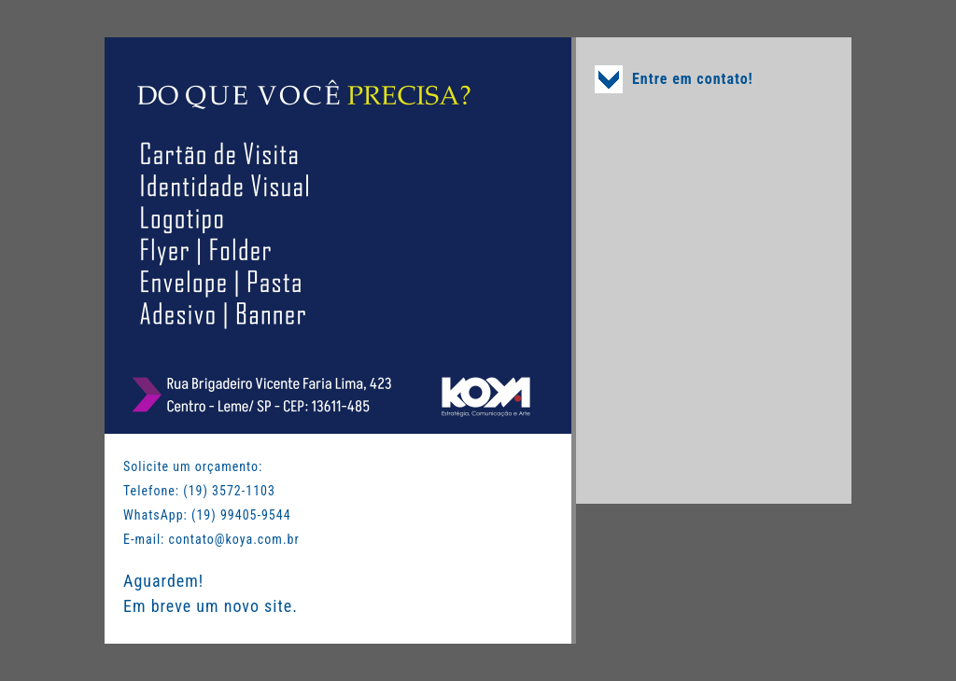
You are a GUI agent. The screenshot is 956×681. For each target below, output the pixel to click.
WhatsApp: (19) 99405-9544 (207, 514)
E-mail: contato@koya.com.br (211, 539)
